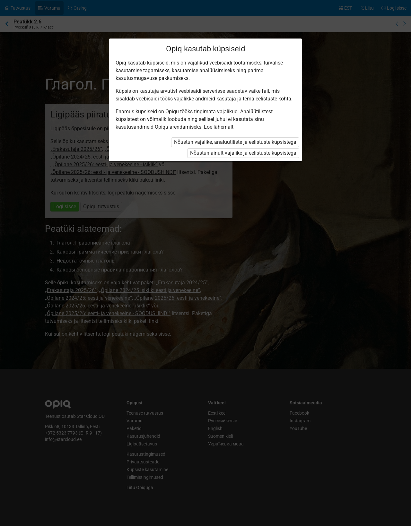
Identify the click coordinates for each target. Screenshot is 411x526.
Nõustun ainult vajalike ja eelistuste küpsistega (243, 153)
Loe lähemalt (218, 127)
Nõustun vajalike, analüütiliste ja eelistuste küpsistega (235, 142)
